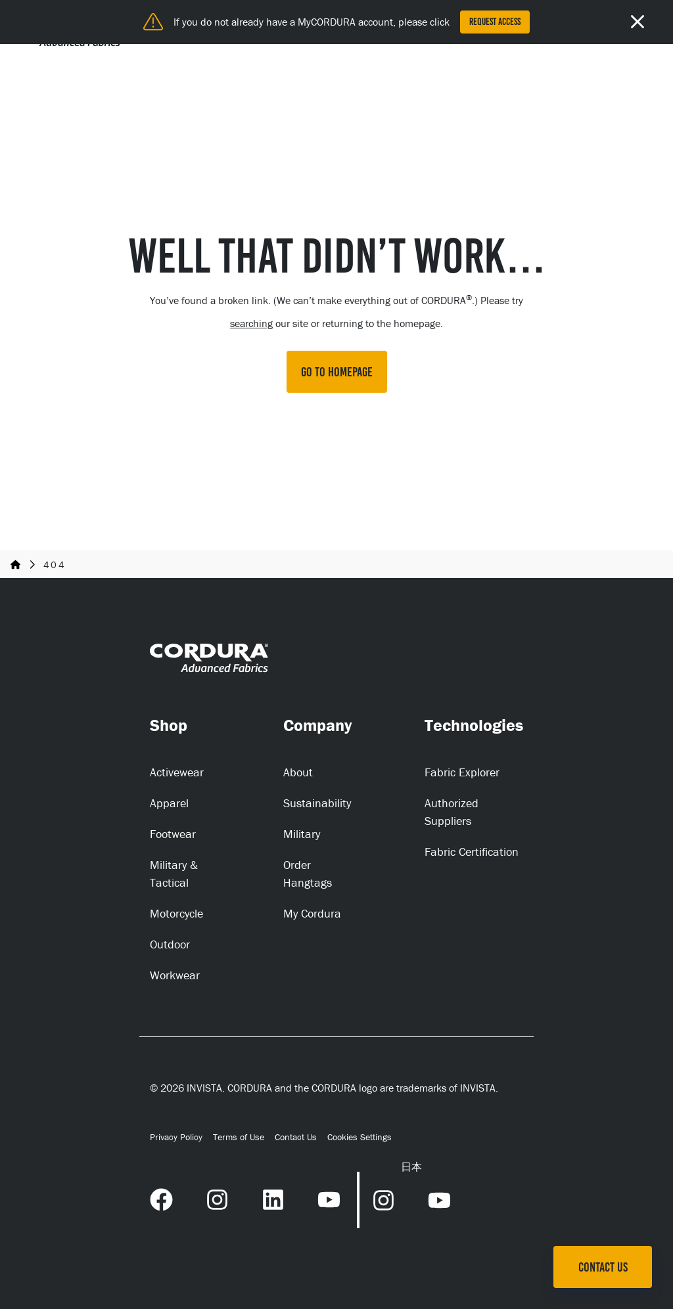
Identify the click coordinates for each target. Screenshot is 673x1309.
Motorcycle (176, 913)
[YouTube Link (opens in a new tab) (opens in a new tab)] (328, 1198)
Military (301, 833)
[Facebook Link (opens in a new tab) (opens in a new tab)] (161, 1198)
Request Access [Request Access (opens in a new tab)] (495, 21)
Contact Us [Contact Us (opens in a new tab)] (296, 1137)
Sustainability (317, 802)
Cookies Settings (359, 1137)
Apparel (169, 802)
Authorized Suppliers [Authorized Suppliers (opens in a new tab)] (451, 811)
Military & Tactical (174, 873)
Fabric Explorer (462, 772)
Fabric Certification (472, 851)
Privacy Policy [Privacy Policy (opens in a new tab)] (176, 1137)
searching (251, 323)
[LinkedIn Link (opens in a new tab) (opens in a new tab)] (273, 1198)
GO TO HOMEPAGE (337, 372)
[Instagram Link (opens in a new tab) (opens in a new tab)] (217, 1198)
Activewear (177, 772)
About (298, 772)
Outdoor (170, 944)
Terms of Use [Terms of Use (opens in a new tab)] (238, 1137)
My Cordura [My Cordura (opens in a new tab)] (312, 913)
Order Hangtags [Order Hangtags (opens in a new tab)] (307, 873)
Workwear (175, 975)
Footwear (173, 833)
